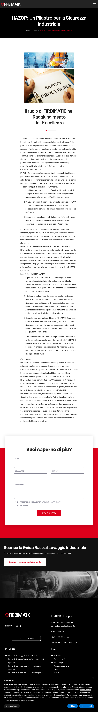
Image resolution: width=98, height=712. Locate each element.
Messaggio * (20, 484)
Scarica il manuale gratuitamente (25, 561)
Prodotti (10, 649)
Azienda (57, 655)
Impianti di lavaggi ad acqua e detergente (25, 672)
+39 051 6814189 (57, 631)
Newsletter (22, 505)
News (56, 672)
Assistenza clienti (61, 666)
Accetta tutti (87, 706)
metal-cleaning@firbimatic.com (64, 642)
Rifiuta (72, 706)
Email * (55, 471)
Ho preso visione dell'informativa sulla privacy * (39, 502)
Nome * (17, 459)
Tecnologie (58, 662)
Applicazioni (59, 659)
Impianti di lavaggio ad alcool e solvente (25, 655)
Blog (35, 30)
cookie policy (85, 690)
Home (28, 30)
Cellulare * (20, 471)
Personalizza (11, 706)
